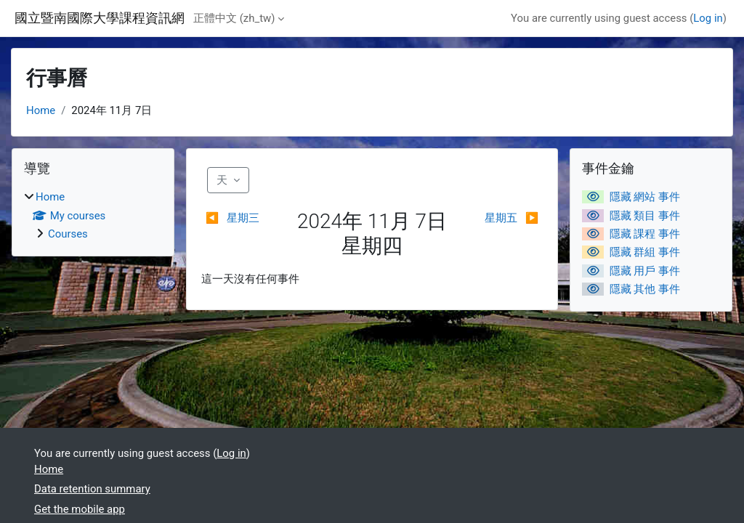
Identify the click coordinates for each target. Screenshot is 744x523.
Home (40, 110)
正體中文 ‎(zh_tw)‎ (234, 18)
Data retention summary (92, 488)
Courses (68, 233)
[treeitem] (93, 215)
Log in (707, 18)
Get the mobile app (79, 509)
